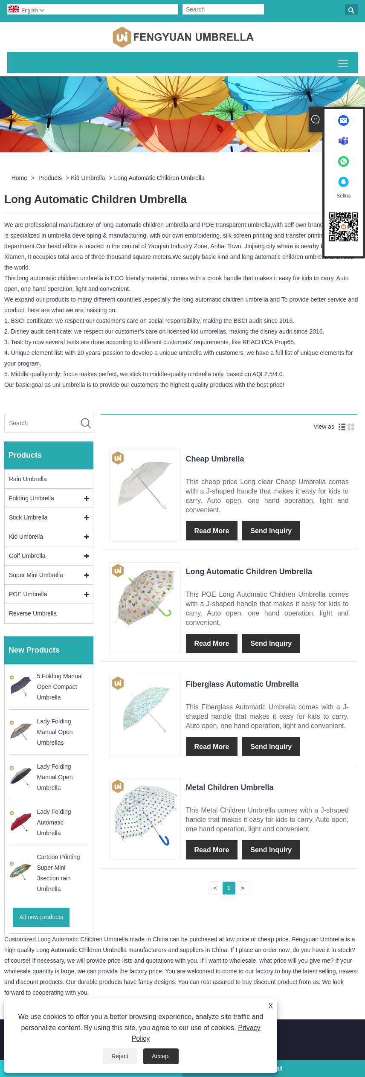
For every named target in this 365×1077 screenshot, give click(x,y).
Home (19, 177)
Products (50, 177)
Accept (161, 1056)
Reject (119, 1056)
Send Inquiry (271, 530)
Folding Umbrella (31, 498)
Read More (211, 530)
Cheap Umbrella (215, 459)
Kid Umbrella (88, 177)
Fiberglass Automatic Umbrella (242, 684)
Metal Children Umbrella (230, 787)
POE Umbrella (28, 594)
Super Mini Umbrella (36, 575)
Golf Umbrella (27, 555)
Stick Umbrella (28, 517)
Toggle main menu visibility (343, 61)
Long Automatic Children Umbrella (159, 177)
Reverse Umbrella (33, 613)
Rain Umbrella (28, 479)
